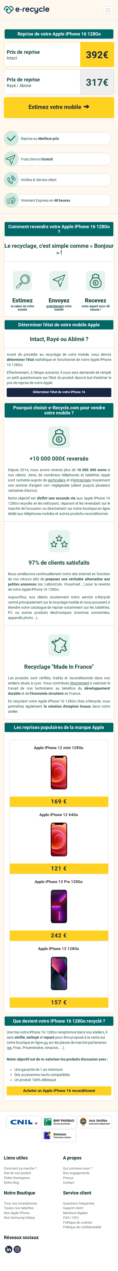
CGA (66, 1217)
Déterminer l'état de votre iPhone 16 (59, 392)
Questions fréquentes (79, 1203)
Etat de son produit (17, 1173)
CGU (75, 1217)
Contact (68, 1182)
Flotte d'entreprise (17, 1178)
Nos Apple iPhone (17, 1213)
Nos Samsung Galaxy (19, 1217)
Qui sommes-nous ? (77, 1168)
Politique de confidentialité (82, 1227)
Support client (73, 1208)
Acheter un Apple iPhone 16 (59, 1090)
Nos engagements (76, 1173)
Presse (68, 1178)
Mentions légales (75, 1213)
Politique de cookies (77, 1222)
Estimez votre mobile (59, 106)
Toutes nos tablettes (19, 1208)
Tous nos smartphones (20, 1203)
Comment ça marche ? (20, 1168)
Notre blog (11, 1182)
